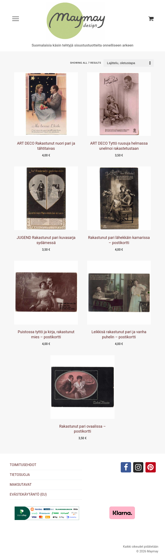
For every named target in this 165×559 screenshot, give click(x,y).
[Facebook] (126, 467)
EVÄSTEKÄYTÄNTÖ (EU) (28, 494)
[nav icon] (15, 18)
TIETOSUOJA (20, 475)
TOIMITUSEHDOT (23, 465)
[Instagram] (138, 467)
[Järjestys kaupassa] (129, 63)
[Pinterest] (150, 467)
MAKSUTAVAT (21, 485)
